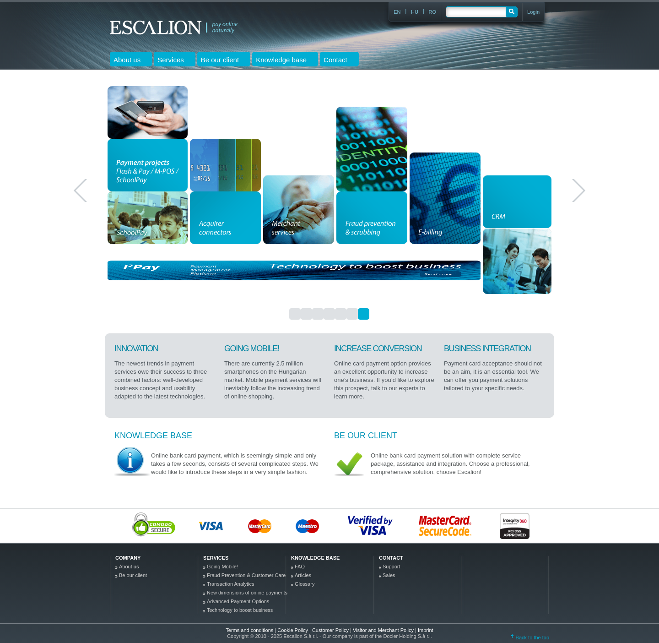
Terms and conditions (249, 630)
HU (414, 12)
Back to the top (530, 637)
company (127, 558)
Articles (303, 575)
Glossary (304, 584)
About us (129, 566)
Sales (389, 575)
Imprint (425, 630)
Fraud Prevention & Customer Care (246, 575)
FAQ (300, 566)
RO (433, 12)
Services (215, 558)
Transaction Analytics (230, 584)
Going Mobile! (222, 566)
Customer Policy (331, 630)
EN (397, 12)
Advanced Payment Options (238, 601)
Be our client (365, 435)
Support (391, 566)
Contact (391, 558)
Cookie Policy (293, 630)
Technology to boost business (240, 610)
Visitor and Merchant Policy (384, 630)
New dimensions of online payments (247, 592)
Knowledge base (153, 435)
